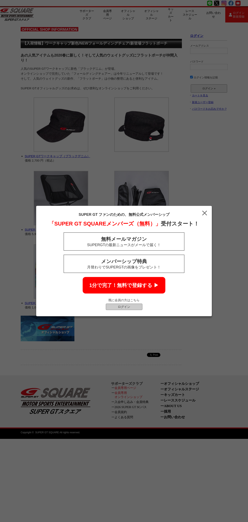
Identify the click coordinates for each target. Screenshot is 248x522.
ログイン (124, 306)
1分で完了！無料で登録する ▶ (124, 285)
